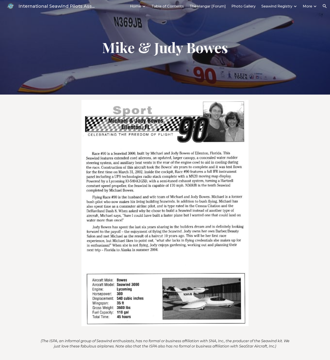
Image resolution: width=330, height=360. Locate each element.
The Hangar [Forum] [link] (208, 6)
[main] (165, 47)
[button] (324, 6)
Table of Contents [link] (167, 6)
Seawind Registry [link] (276, 6)
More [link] (307, 6)
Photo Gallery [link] (243, 6)
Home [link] (135, 6)
